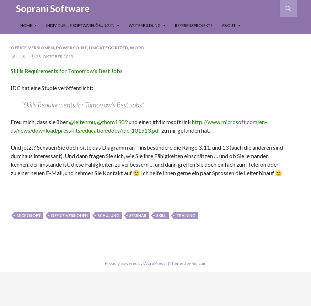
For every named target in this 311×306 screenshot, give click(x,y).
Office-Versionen (32, 47)
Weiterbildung (145, 25)
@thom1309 (113, 121)
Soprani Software (53, 8)
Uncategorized (108, 47)
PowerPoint (71, 47)
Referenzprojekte (194, 25)
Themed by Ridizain (188, 263)
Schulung (108, 215)
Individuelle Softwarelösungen (80, 25)
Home (26, 25)
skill (161, 215)
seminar (137, 215)
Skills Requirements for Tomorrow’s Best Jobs (67, 70)
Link (21, 56)
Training (185, 215)
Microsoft (29, 215)
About (229, 25)
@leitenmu (82, 121)
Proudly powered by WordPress (135, 263)
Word (137, 47)
